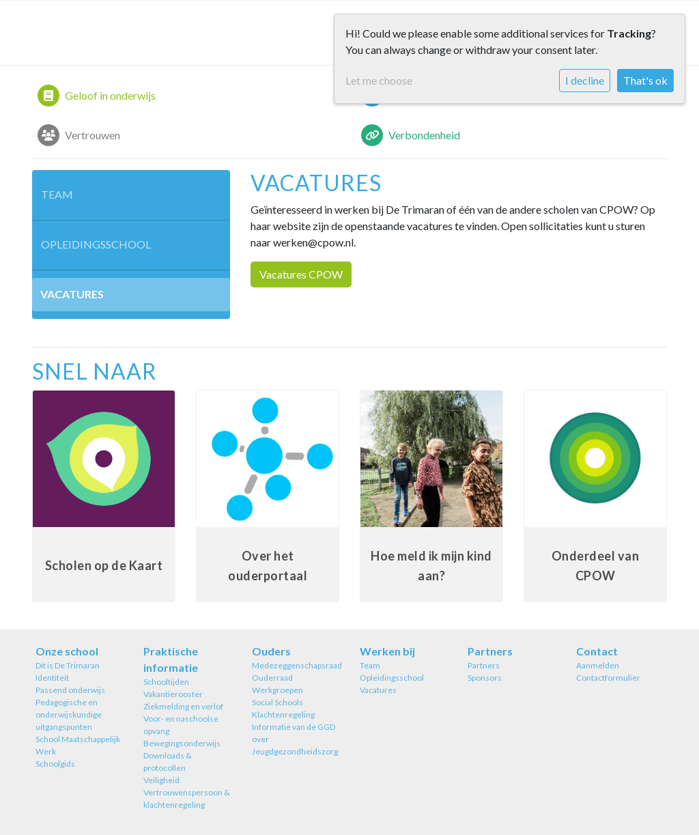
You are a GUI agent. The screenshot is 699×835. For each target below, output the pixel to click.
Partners (490, 651)
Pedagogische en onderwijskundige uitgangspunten (68, 714)
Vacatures (72, 293)
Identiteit (52, 678)
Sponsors (485, 678)
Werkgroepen (277, 690)
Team (57, 194)
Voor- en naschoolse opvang (180, 724)
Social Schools (277, 702)
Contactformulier (608, 678)
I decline (584, 80)
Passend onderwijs (70, 690)
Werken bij (387, 651)
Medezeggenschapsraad (295, 665)
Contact (597, 651)
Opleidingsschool (96, 244)
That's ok (645, 80)
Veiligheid (161, 780)
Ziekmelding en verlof (183, 706)
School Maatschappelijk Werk (77, 745)
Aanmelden (597, 665)
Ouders (271, 651)
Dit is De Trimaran (67, 665)
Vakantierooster (173, 694)
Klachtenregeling (283, 714)
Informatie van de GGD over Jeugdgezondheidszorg (295, 739)
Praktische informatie (170, 659)
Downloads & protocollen (167, 761)
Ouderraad (272, 678)
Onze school (66, 651)
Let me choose (378, 80)
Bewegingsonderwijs (181, 743)
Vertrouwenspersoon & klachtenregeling (186, 798)
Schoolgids (55, 764)
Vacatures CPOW (301, 274)
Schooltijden (166, 682)
